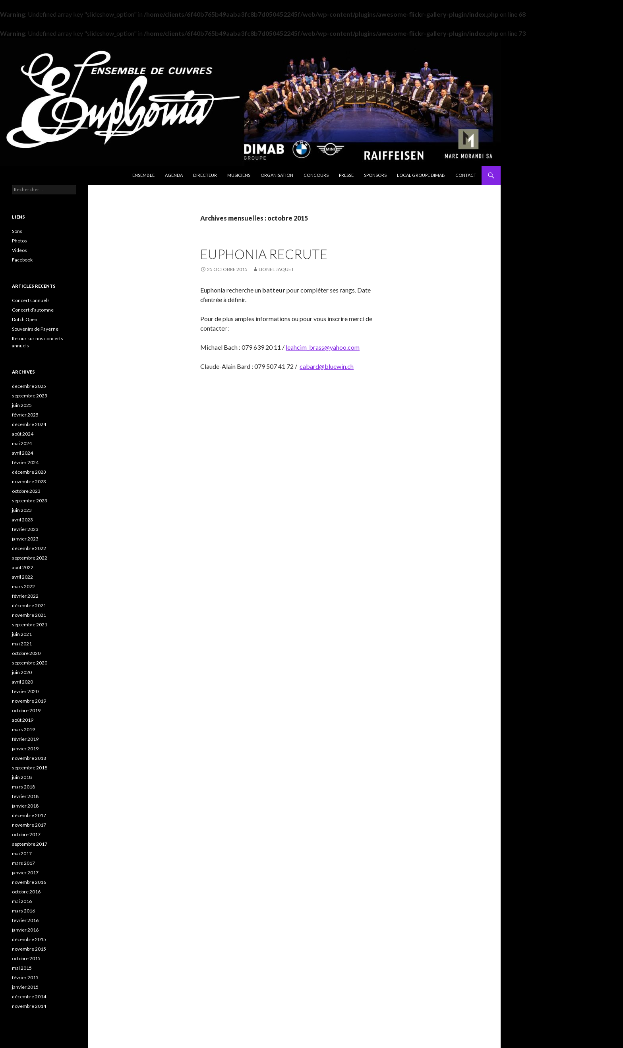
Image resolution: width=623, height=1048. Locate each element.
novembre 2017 (29, 825)
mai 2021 (22, 644)
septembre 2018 (29, 768)
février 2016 (25, 920)
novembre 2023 (29, 481)
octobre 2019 (26, 710)
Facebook (22, 260)
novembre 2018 (29, 758)
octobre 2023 (26, 491)
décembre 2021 (29, 605)
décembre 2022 (29, 548)
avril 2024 (22, 453)
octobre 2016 (26, 892)
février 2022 (25, 596)
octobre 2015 (26, 958)
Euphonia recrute (263, 254)
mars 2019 (23, 729)
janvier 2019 (25, 749)
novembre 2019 (29, 701)
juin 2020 (22, 672)
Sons (17, 231)
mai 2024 (22, 443)
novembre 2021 (29, 615)
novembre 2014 (29, 1006)
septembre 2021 (29, 625)
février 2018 (25, 796)
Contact (465, 175)
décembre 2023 (29, 472)
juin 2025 (22, 405)
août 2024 (22, 434)
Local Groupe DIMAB (421, 175)
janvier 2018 (25, 806)
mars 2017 (23, 863)
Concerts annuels (31, 300)
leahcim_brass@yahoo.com (323, 347)
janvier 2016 (25, 930)
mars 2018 (23, 787)
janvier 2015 (25, 987)
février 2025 (25, 415)
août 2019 (22, 720)
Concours (316, 175)
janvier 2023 (25, 539)
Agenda (174, 175)
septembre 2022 (29, 558)
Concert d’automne (33, 310)
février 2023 (25, 529)
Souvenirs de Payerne (35, 329)
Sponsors (375, 175)
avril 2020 (22, 682)
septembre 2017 (29, 844)
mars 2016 (23, 911)
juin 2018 (22, 777)
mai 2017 (22, 853)
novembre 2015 (29, 949)
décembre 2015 (29, 939)
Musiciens (238, 175)
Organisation (277, 175)
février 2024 (25, 462)
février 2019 (25, 739)
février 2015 (25, 977)
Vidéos (19, 250)
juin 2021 (22, 634)
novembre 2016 (29, 882)
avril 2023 (22, 520)
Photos (19, 241)
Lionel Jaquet (276, 269)
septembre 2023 (29, 501)
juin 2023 (22, 510)
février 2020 (25, 691)
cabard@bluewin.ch (327, 366)
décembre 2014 (29, 997)
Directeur (205, 175)
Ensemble (143, 175)
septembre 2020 (29, 663)
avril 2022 (22, 577)
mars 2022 (23, 586)
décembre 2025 (29, 386)
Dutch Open (24, 319)
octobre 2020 (26, 653)
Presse (346, 175)
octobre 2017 (26, 834)
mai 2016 (22, 901)
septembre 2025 (29, 396)
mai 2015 (22, 968)
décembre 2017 (29, 815)
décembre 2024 (29, 424)
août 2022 (22, 567)
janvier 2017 (25, 873)
